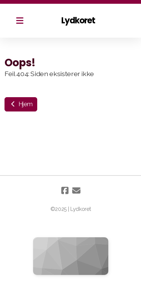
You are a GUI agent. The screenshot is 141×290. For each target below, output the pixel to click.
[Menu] (19, 20)
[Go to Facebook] (65, 190)
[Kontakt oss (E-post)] (76, 190)
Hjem (20, 104)
